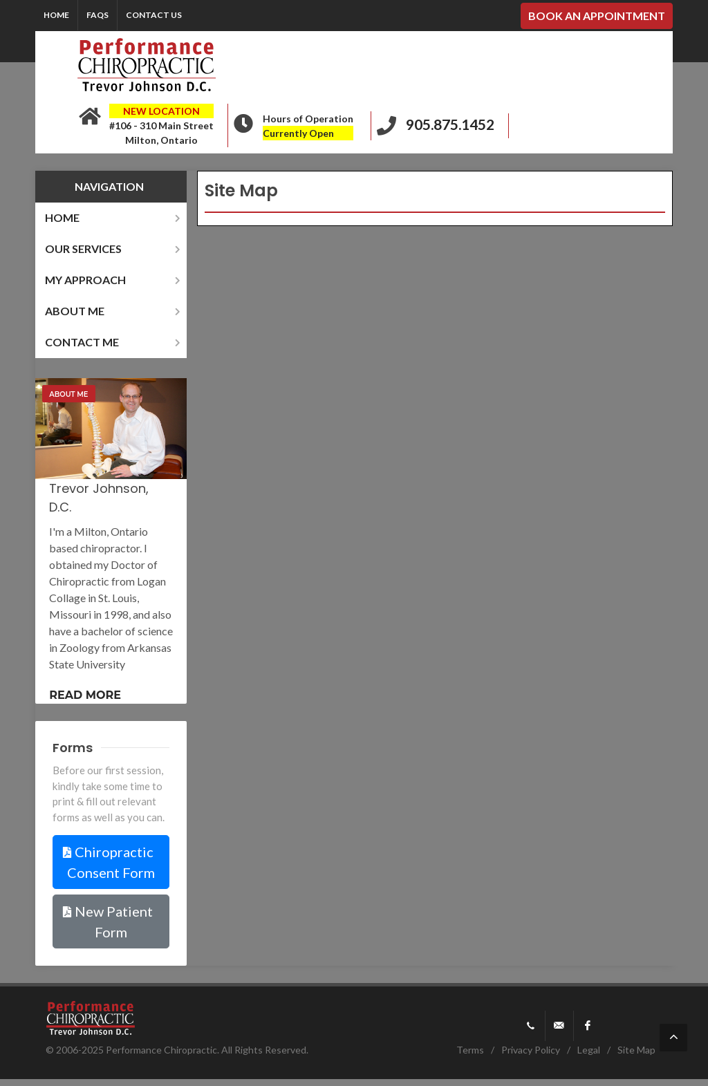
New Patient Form (107, 921)
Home (56, 15)
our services (114, 248)
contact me (114, 341)
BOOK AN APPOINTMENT (596, 15)
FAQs (97, 15)
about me (114, 310)
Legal (588, 1050)
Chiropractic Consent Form (109, 862)
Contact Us (154, 15)
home (114, 217)
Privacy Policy (530, 1050)
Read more (85, 695)
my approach (114, 279)
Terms (470, 1050)
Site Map (636, 1050)
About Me (68, 394)
